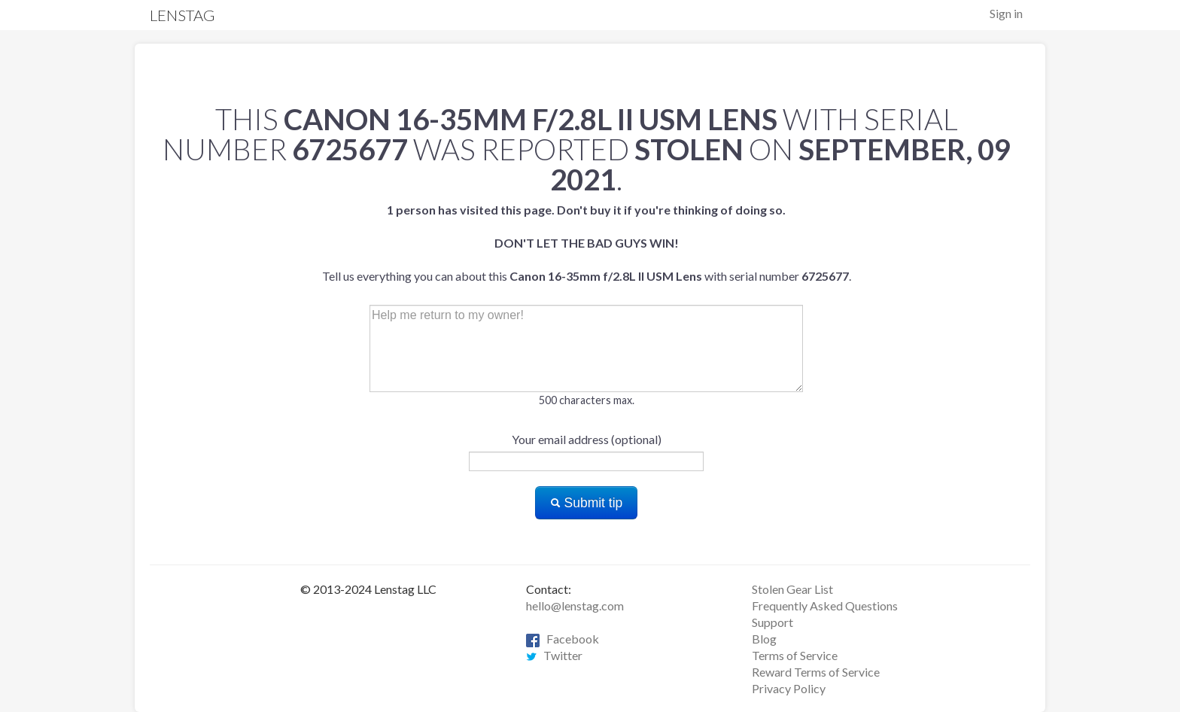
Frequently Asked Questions (825, 605)
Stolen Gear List (792, 589)
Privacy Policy (789, 688)
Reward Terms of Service (816, 672)
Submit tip (586, 502)
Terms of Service (795, 655)
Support (772, 622)
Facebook (562, 638)
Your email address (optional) (586, 439)
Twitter (554, 655)
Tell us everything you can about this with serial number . (586, 242)
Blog (764, 638)
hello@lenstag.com (575, 605)
